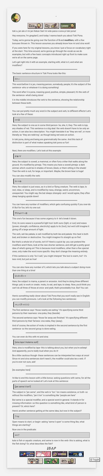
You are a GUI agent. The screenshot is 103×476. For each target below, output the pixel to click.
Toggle (94, 459)
